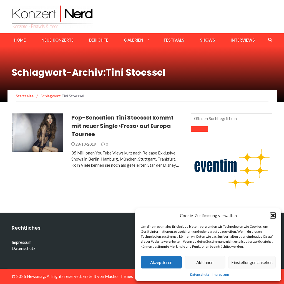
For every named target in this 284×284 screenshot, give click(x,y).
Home (20, 40)
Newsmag (36, 276)
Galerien (133, 40)
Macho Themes (119, 276)
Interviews (243, 40)
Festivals (174, 40)
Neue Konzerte (57, 40)
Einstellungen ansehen (252, 262)
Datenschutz (199, 274)
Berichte (98, 40)
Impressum (220, 274)
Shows (207, 40)
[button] (273, 215)
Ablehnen (204, 262)
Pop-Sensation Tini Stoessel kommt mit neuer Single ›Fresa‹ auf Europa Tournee (122, 126)
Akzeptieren (161, 262)
